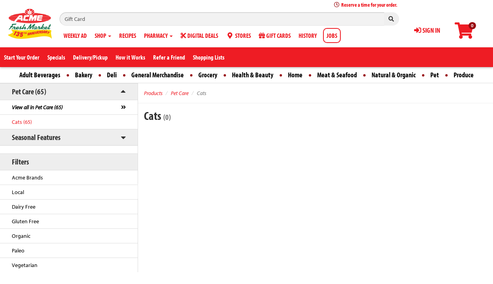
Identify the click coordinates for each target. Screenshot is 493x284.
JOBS (332, 35)
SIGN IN (427, 30)
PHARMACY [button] (158, 35)
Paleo (18, 250)
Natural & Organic (394, 74)
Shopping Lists (208, 57)
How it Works (130, 57)
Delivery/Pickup (90, 57)
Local (18, 192)
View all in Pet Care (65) (37, 107)
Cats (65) (22, 121)
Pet (434, 74)
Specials (56, 57)
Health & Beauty (252, 74)
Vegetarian (24, 265)
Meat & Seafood (337, 74)
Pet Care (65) (29, 91)
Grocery (207, 74)
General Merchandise (157, 74)
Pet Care (180, 93)
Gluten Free (25, 221)
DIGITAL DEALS (199, 35)
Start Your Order (21, 57)
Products (153, 93)
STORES (238, 35)
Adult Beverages (39, 74)
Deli (112, 74)
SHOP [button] (103, 35)
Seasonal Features (36, 137)
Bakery (83, 74)
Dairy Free (23, 206)
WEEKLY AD (75, 35)
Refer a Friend (169, 57)
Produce (464, 74)
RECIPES (127, 35)
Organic (21, 235)
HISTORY (308, 35)
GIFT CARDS (275, 35)
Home (295, 74)
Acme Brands (27, 177)
